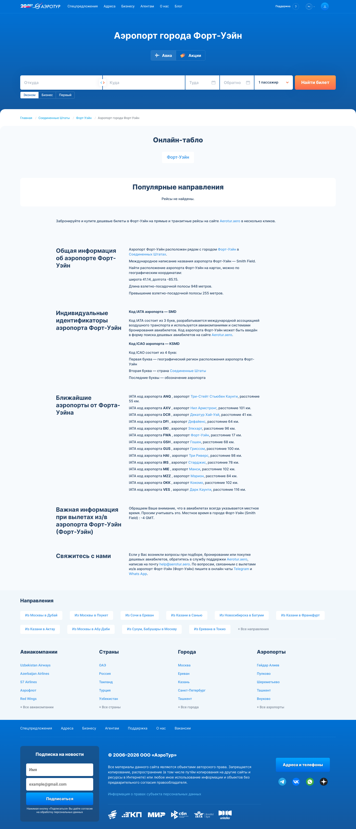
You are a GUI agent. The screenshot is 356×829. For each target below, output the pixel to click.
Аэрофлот (28, 691)
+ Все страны (110, 707)
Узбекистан (108, 699)
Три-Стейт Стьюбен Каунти (214, 396)
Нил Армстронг (203, 408)
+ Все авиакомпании (36, 707)
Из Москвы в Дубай (41, 615)
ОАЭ (102, 665)
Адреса (109, 6)
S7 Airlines (28, 682)
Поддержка (137, 728)
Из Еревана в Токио (210, 629)
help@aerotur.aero (174, 564)
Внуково (263, 699)
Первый (65, 95)
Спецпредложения (83, 6)
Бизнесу (127, 6)
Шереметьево (268, 682)
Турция (105, 691)
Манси (194, 469)
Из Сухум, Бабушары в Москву (152, 629)
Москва (184, 665)
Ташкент (185, 699)
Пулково (264, 674)
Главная (26, 118)
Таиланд (106, 682)
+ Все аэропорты (270, 707)
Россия (105, 674)
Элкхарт (195, 428)
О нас (164, 6)
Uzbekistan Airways (35, 665)
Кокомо (196, 483)
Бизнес (47, 95)
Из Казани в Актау (40, 629)
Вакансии (183, 728)
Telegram (241, 569)
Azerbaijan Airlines (34, 674)
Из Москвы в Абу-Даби (91, 629)
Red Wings (28, 699)
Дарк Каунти (200, 490)
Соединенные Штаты (54, 118)
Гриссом (197, 449)
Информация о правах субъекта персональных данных (154, 794)
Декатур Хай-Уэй (204, 415)
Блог (178, 6)
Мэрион (197, 476)
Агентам (147, 6)
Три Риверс (198, 456)
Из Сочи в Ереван (139, 615)
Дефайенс (197, 422)
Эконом (29, 95)
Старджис (197, 462)
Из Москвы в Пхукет (91, 615)
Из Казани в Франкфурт (300, 615)
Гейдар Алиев (268, 665)
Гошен (195, 442)
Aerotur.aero (230, 221)
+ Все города (188, 707)
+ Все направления (253, 629)
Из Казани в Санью (186, 615)
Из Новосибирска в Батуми (242, 615)
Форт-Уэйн (84, 118)
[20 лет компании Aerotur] (26, 6)
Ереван (184, 674)
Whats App (138, 574)
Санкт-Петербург (192, 691)
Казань (184, 682)
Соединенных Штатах (147, 254)
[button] (287, 6)
